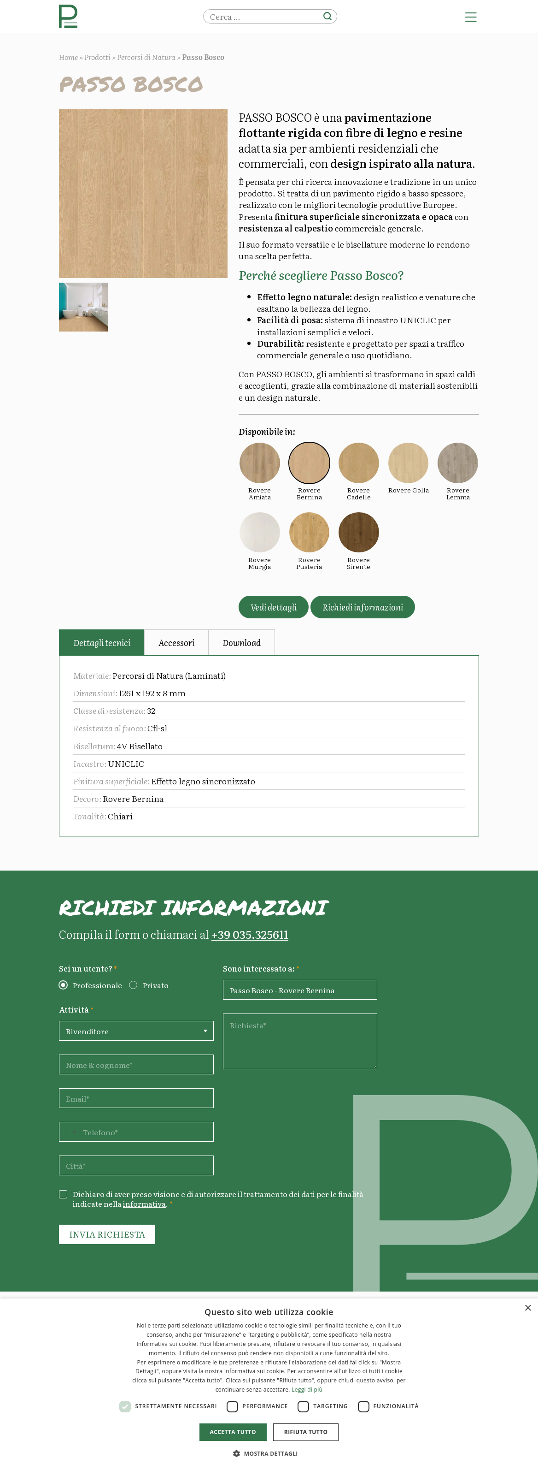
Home (68, 56)
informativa (144, 1203)
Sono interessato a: (261, 968)
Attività (76, 1009)
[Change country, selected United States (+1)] (69, 1132)
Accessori (176, 642)
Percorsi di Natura (146, 56)
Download (241, 642)
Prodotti (97, 56)
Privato (156, 985)
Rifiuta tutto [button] (306, 1432)
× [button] (527, 1308)
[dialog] (269, 1384)
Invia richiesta (107, 1234)
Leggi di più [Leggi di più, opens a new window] (307, 1389)
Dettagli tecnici (101, 642)
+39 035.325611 (249, 934)
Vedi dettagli (274, 607)
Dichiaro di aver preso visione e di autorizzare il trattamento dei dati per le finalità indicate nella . (218, 1199)
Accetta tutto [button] (233, 1432)
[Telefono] (136, 1132)
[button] (269, 1453)
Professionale (97, 985)
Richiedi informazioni (362, 607)
